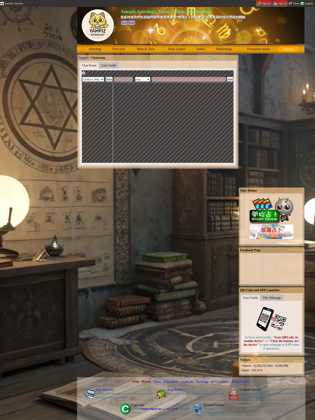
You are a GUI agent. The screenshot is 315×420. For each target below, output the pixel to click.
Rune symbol (176, 49)
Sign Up (280, 3)
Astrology (95, 49)
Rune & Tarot (146, 49)
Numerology (224, 49)
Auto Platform (104, 389)
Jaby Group (172, 408)
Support (288, 49)
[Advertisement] (33, 73)
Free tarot (118, 49)
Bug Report (175, 389)
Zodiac (200, 49)
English (309, 3)
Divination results (258, 49)
